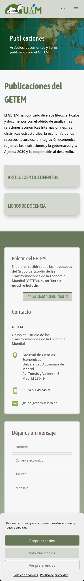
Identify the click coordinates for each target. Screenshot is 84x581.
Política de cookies (25, 575)
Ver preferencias (42, 565)
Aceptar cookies (42, 540)
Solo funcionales (42, 553)
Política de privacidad (54, 575)
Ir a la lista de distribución (48, 297)
